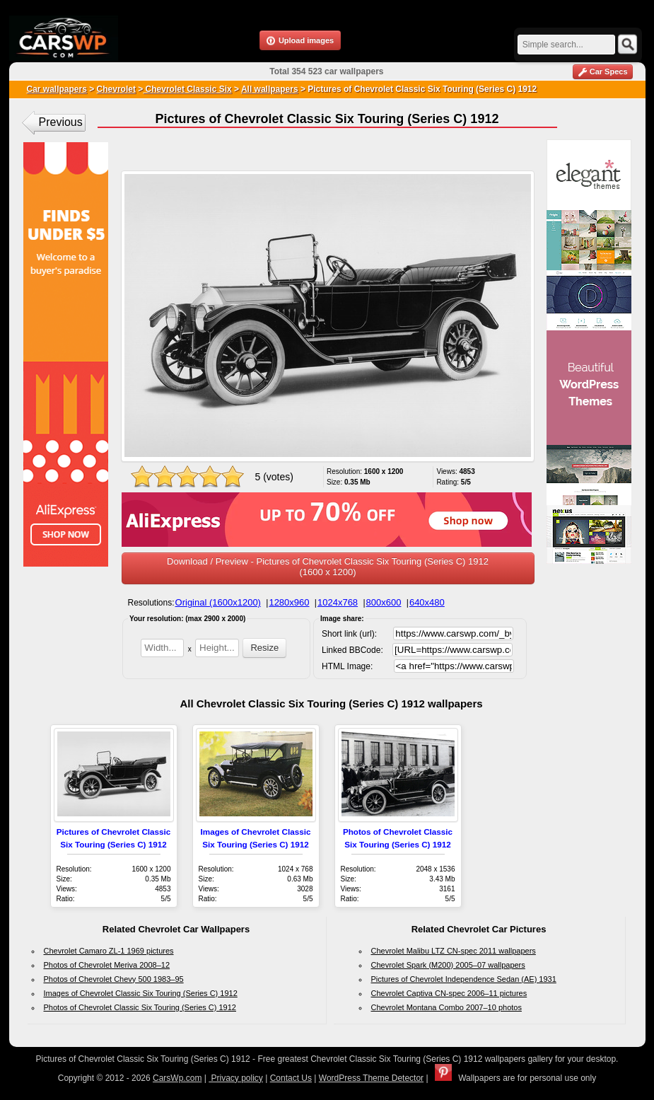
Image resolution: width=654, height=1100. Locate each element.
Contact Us (291, 1078)
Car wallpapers (57, 89)
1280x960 (289, 602)
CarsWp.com (177, 1078)
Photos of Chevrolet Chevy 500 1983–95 (114, 979)
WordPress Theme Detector (371, 1078)
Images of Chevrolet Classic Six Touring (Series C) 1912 (141, 993)
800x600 (384, 602)
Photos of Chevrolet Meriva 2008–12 (107, 965)
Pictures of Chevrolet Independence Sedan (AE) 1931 (463, 979)
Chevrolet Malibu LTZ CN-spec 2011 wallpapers (453, 950)
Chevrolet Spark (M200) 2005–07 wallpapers (448, 965)
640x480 (427, 602)
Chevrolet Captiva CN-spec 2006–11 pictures (449, 993)
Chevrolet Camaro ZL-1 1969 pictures (109, 950)
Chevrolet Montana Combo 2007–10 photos (446, 1007)
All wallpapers (269, 89)
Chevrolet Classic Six (187, 89)
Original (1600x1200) (218, 602)
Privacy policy (236, 1078)
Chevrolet (116, 89)
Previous (61, 122)
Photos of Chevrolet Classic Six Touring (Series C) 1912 (140, 1007)
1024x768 (337, 602)
